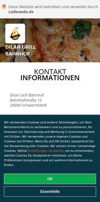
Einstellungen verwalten (46, 151)
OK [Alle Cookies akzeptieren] (50, 179)
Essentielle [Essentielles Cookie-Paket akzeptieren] (50, 191)
